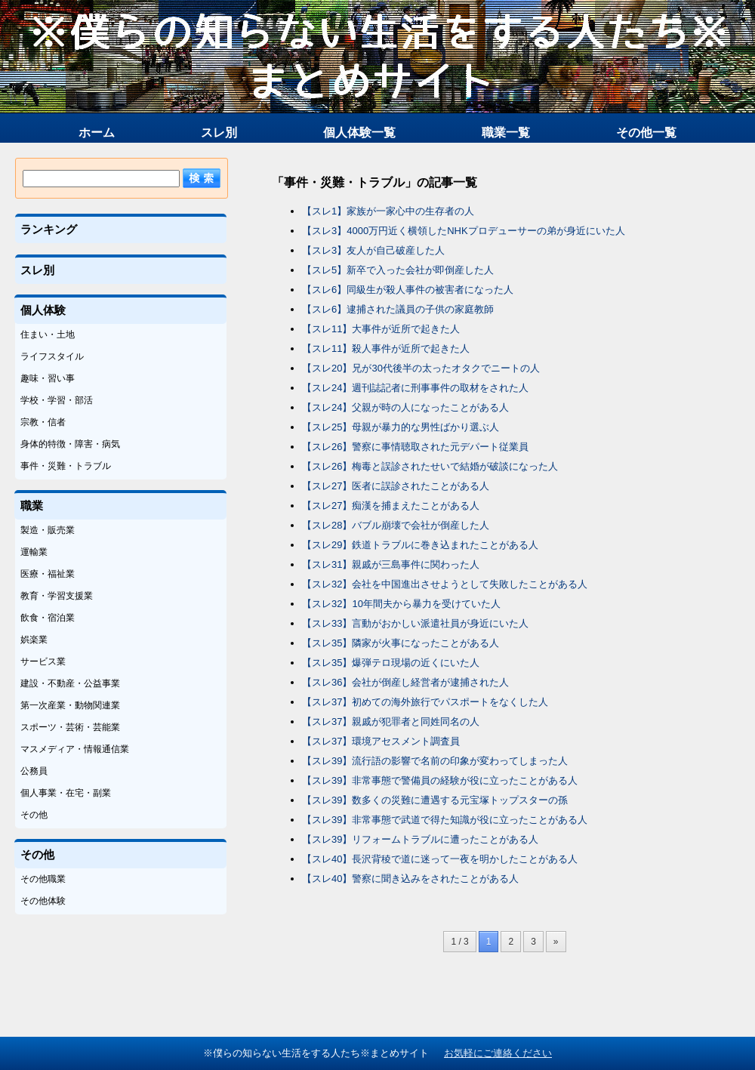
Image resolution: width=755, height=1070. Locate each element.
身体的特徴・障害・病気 (70, 444)
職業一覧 (506, 132)
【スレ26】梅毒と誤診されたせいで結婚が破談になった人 (430, 466)
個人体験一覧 (359, 132)
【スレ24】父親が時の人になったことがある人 (405, 407)
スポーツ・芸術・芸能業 (70, 727)
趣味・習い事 (47, 378)
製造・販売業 (47, 530)
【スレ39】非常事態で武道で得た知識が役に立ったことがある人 (444, 819)
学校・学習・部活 (56, 400)
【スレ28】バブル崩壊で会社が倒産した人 (395, 525)
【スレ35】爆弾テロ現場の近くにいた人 (390, 662)
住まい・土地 (47, 334)
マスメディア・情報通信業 (74, 749)
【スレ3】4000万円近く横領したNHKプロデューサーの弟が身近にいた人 (463, 230)
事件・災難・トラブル (65, 466)
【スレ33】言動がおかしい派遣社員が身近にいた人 (415, 623)
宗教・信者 (43, 422)
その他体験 (43, 901)
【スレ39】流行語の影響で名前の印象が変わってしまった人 (435, 760)
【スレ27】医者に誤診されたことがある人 (395, 486)
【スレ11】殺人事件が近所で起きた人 (386, 348)
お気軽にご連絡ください (498, 1053)
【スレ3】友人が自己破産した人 (373, 250)
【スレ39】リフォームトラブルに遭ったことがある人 (420, 839)
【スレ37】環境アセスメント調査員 (381, 741)
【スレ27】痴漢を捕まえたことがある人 (390, 505)
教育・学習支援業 (56, 596)
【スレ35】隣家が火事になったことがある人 (400, 643)
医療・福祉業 (47, 574)
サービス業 (43, 661)
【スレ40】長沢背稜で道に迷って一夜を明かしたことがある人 (440, 859)
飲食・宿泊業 (47, 617)
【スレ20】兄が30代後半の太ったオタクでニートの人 (421, 368)
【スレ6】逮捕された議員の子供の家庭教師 (398, 309)
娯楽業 (34, 639)
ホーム (97, 132)
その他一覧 (646, 132)
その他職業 (43, 879)
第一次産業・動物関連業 (70, 705)
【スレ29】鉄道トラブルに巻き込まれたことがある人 (420, 544)
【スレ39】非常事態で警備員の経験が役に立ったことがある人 (440, 780)
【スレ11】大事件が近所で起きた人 (381, 329)
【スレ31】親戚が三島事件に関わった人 (390, 564)
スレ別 (219, 132)
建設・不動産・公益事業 (70, 683)
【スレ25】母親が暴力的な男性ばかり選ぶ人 (400, 427)
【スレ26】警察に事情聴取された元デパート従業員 (415, 446)
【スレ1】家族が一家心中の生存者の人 (388, 211)
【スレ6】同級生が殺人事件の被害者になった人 (407, 289)
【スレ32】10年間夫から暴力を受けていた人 (401, 603)
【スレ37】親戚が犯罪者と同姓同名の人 (390, 721)
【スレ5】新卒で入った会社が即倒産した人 (398, 270)
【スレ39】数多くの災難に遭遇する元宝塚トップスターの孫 (435, 800)
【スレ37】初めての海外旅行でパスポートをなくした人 (425, 702)
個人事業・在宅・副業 (65, 793)
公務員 (34, 771)
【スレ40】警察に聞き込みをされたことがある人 (410, 878)
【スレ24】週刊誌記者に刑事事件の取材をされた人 (415, 387)
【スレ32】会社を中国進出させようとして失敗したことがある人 (444, 584)
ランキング (48, 229)
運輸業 (34, 552)
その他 (34, 814)
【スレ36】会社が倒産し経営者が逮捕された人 (405, 682)
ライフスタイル (52, 356)
